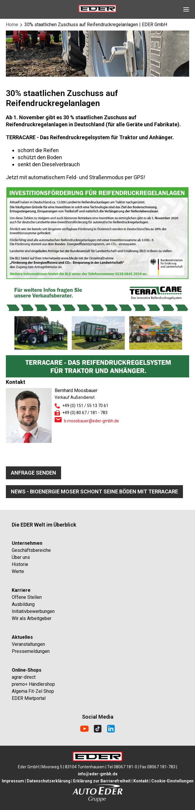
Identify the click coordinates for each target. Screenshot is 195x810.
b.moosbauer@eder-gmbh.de (91, 421)
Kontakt (141, 781)
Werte (18, 571)
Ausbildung (23, 604)
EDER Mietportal (29, 698)
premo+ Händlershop (33, 684)
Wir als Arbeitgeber (31, 618)
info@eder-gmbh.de (97, 774)
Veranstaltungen (28, 644)
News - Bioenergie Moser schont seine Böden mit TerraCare (94, 491)
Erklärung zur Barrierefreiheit (102, 781)
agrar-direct (24, 677)
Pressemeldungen (31, 651)
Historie (20, 564)
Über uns (21, 557)
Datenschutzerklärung (48, 781)
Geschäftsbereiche (31, 550)
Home (12, 24)
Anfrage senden (33, 473)
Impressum (13, 781)
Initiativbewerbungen (33, 611)
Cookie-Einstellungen (172, 781)
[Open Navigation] (186, 9)
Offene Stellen (27, 597)
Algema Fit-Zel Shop (33, 691)
